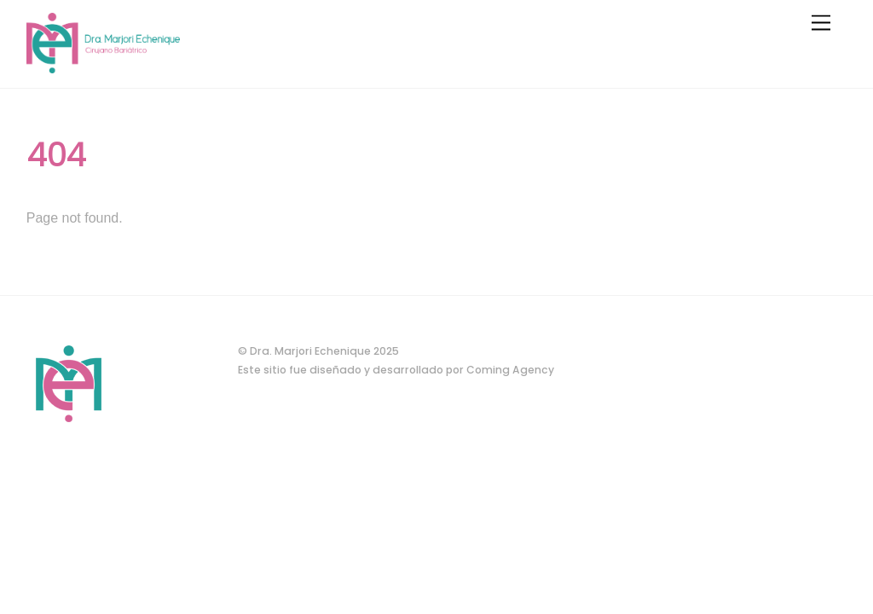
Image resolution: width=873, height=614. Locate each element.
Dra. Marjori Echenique (310, 351)
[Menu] (821, 23)
